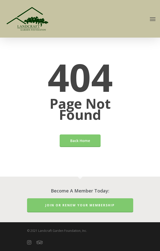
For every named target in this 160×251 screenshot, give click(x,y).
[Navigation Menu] (152, 18)
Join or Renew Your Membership (80, 205)
